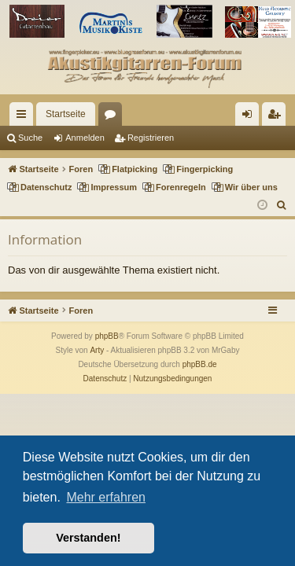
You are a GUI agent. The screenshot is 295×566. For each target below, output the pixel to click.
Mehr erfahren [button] (106, 497)
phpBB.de (200, 364)
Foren (113, 117)
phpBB (107, 336)
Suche (30, 137)
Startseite (66, 113)
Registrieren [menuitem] (277, 117)
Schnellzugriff (24, 117)
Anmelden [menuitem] (250, 117)
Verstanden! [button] (88, 537)
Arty (97, 350)
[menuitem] (282, 205)
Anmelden (85, 137)
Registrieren (150, 137)
